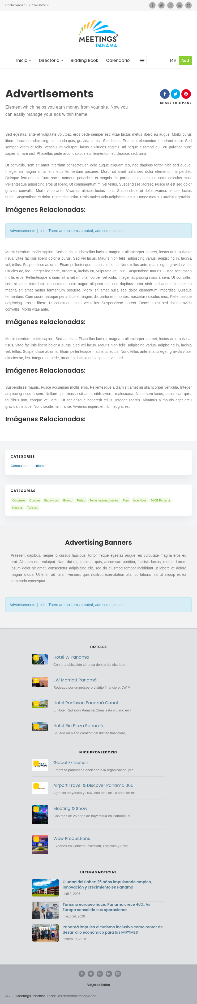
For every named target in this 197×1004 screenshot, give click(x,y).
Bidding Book (84, 60)
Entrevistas (51, 500)
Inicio (23, 60)
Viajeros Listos (98, 984)
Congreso (18, 500)
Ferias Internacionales (103, 500)
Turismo (32, 507)
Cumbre (34, 500)
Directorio (51, 60)
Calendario (118, 60)
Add (185, 60)
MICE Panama (160, 500)
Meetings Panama (30, 996)
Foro (126, 500)
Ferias (81, 500)
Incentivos (140, 500)
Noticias (17, 507)
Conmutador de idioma (28, 466)
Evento (67, 500)
